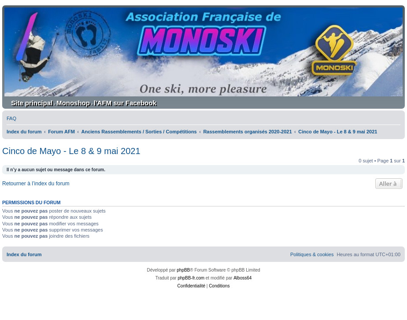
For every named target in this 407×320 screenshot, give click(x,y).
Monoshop (73, 103)
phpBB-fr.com (191, 278)
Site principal (31, 103)
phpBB (183, 270)
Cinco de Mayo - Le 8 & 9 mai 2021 (71, 151)
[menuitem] (11, 118)
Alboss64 (242, 278)
